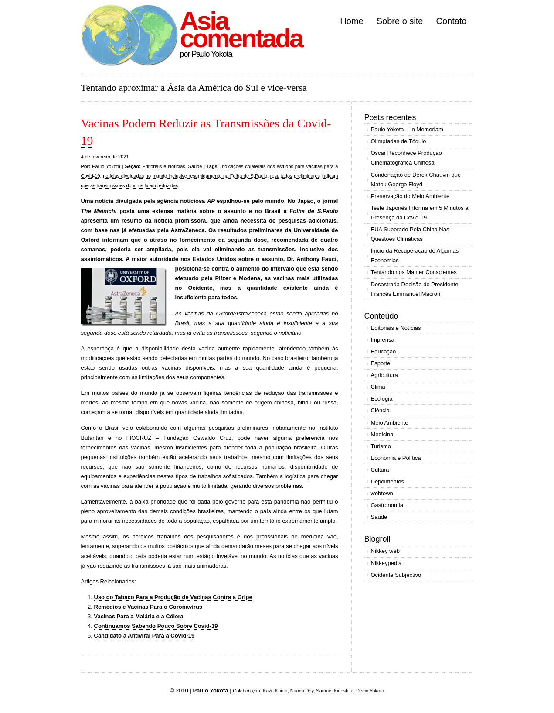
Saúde (195, 166)
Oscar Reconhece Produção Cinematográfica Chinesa (406, 158)
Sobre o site (400, 21)
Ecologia (382, 398)
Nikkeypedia (386, 563)
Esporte (381, 363)
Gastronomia (387, 505)
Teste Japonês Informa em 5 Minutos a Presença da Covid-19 (420, 213)
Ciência (380, 410)
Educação (383, 351)
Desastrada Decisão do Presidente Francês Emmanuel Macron (415, 289)
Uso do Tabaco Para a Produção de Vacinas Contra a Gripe (173, 597)
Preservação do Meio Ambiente (410, 196)
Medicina (382, 434)
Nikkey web (385, 551)
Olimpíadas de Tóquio (398, 141)
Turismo (381, 446)
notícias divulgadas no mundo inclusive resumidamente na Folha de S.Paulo (185, 175)
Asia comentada (241, 29)
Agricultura (384, 375)
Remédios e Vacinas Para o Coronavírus (148, 606)
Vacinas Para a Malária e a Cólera (139, 616)
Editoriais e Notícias (163, 166)
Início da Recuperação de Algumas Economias (415, 255)
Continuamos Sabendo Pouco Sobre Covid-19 (156, 626)
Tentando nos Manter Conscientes (414, 272)
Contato (451, 21)
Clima (378, 387)
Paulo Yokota (106, 166)
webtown (382, 493)
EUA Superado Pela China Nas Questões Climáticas (410, 234)
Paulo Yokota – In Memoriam (407, 129)
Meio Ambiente (389, 422)
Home (351, 21)
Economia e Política (396, 458)
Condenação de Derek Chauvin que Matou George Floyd (416, 179)
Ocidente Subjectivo (396, 575)
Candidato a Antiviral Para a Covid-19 (144, 635)
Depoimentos (387, 481)
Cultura (380, 469)
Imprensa (382, 339)
